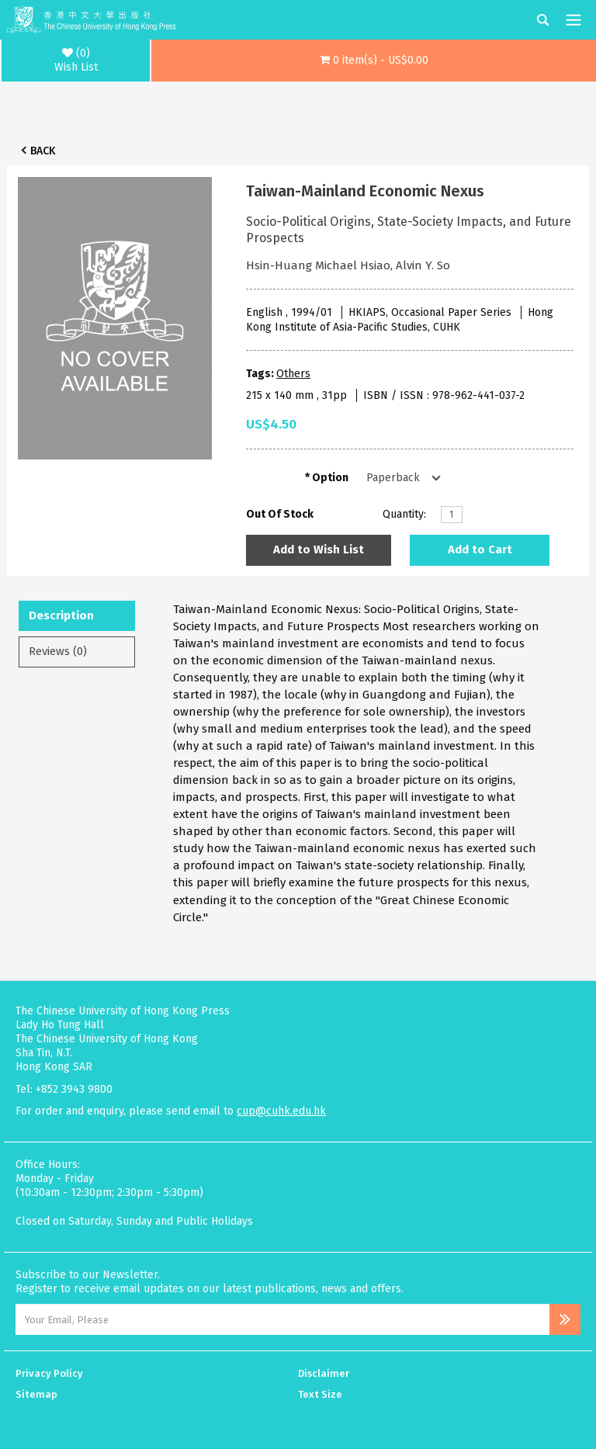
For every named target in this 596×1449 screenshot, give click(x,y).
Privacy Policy (49, 1373)
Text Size (320, 1394)
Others (293, 373)
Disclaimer (323, 1373)
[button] (374, 61)
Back (42, 151)
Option (330, 477)
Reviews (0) (58, 651)
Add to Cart (480, 549)
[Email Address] (282, 1319)
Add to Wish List (318, 549)
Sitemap (36, 1394)
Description (61, 615)
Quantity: (404, 514)
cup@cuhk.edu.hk (281, 1111)
